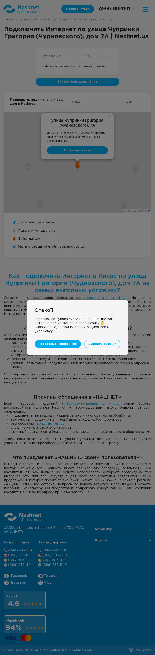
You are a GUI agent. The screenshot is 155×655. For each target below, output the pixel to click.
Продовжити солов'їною (58, 344)
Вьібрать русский (102, 344)
